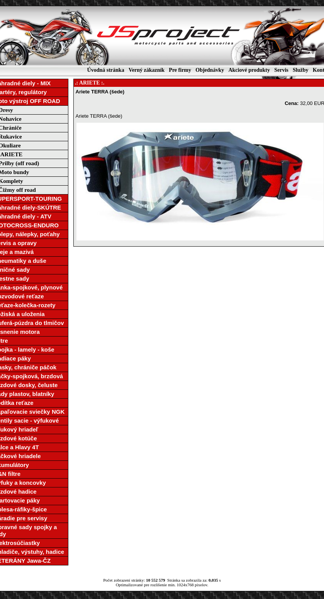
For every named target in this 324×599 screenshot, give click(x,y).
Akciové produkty (249, 70)
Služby (300, 70)
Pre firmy (180, 70)
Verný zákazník (147, 70)
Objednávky (209, 70)
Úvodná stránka (105, 70)
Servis (281, 70)
